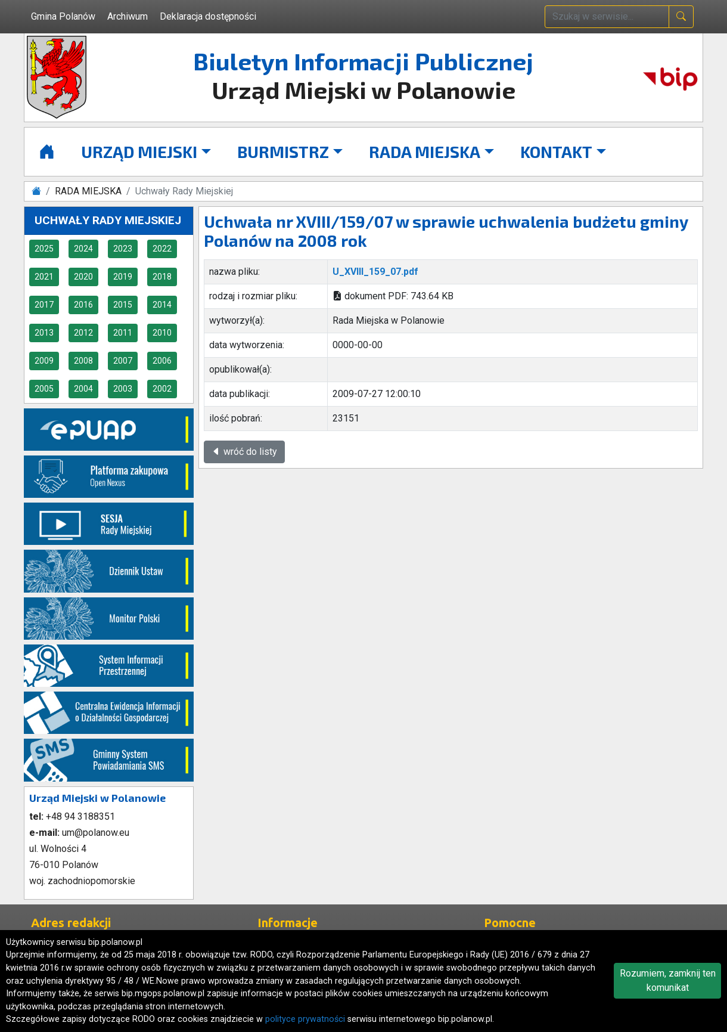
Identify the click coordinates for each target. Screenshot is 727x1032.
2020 (83, 276)
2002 (162, 388)
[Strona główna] (47, 151)
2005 (44, 388)
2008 (83, 360)
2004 (83, 388)
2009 (44, 360)
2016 (83, 304)
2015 (122, 304)
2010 (162, 332)
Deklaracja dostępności (208, 16)
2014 (162, 304)
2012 (83, 332)
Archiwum (127, 16)
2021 (44, 276)
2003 (122, 388)
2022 (162, 248)
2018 (162, 276)
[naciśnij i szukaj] (681, 16)
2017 (44, 304)
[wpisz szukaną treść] (607, 16)
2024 (83, 248)
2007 (122, 360)
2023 (122, 248)
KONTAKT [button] (556, 151)
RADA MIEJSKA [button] (424, 151)
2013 (44, 332)
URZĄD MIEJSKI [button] (139, 151)
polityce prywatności (305, 1019)
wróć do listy (244, 451)
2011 (122, 332)
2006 (162, 360)
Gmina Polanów (63, 16)
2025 (44, 248)
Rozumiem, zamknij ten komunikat (668, 980)
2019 (122, 276)
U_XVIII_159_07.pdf (375, 271)
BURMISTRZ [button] (283, 151)
